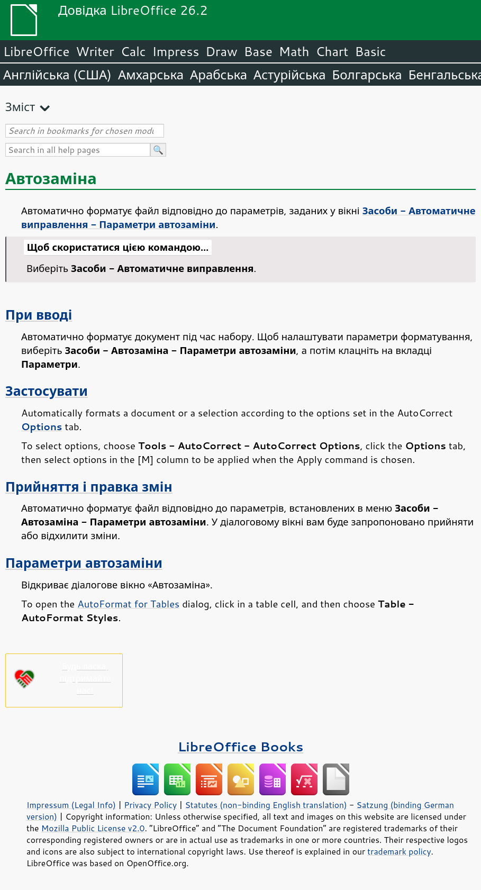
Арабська (218, 75)
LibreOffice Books (241, 746)
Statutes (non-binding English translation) (266, 805)
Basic (370, 51)
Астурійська (289, 75)
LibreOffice (36, 51)
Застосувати (46, 391)
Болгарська (367, 75)
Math (294, 51)
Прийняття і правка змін (89, 486)
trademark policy (399, 851)
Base (258, 51)
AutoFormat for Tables (128, 604)
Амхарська (151, 75)
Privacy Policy (150, 805)
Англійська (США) (57, 75)
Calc (133, 51)
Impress (175, 51)
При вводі (38, 314)
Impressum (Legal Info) (71, 805)
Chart (331, 51)
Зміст (20, 106)
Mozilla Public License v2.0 (93, 828)
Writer (95, 51)
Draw (221, 51)
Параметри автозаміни (83, 562)
